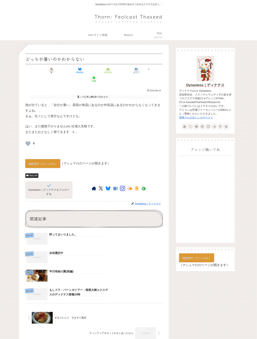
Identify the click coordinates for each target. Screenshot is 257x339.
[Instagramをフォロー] (123, 179)
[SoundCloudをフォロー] (130, 179)
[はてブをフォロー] (115, 179)
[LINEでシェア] (140, 70)
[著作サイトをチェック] (94, 179)
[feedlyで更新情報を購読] (143, 179)
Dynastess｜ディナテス (205, 85)
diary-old (31, 166)
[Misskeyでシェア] (94, 70)
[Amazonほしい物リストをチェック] (136, 179)
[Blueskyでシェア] (71, 70)
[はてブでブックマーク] (117, 70)
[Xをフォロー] (101, 179)
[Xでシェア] (48, 70)
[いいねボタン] (28, 134)
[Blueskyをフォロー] (108, 179)
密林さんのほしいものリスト (196, 117)
